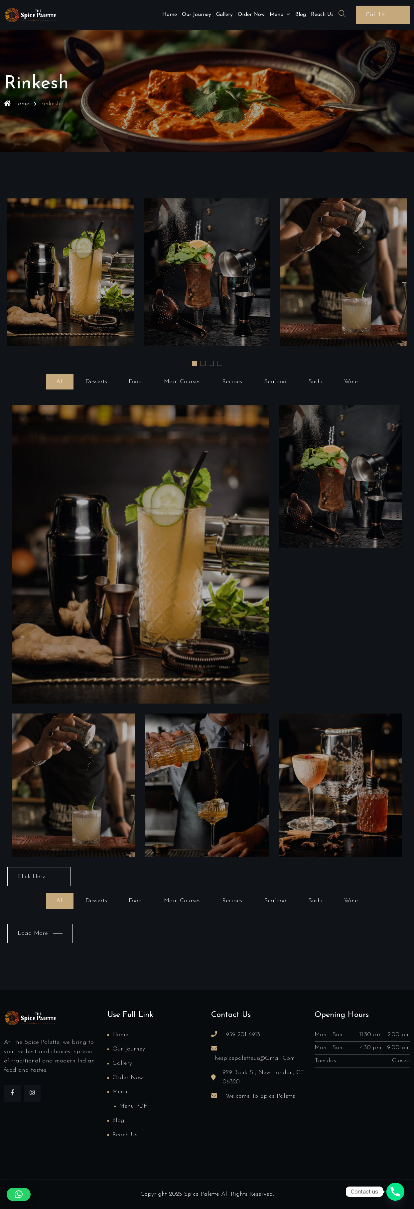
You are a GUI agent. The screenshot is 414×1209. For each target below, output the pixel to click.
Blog (300, 14)
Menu (276, 14)
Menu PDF (133, 1106)
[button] (194, 363)
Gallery (224, 14)
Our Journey (196, 14)
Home (169, 14)
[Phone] (395, 1192)
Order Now (251, 14)
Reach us (322, 14)
